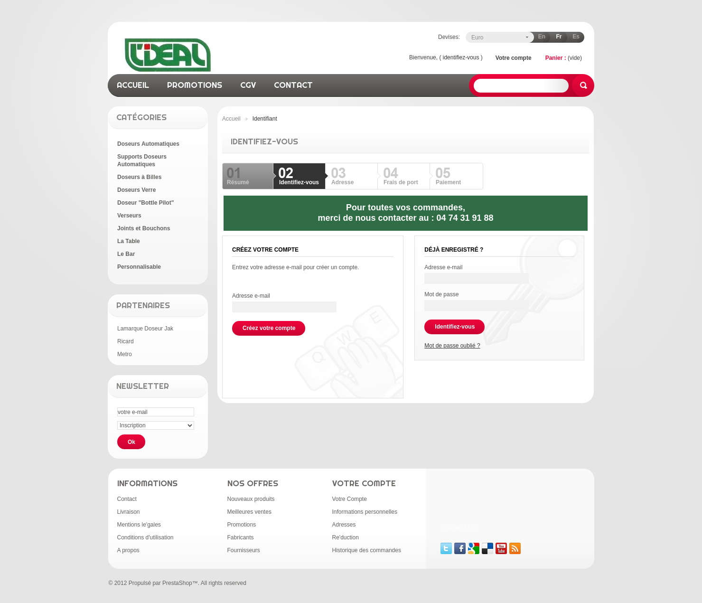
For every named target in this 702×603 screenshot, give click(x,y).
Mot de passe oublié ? (452, 345)
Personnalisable (139, 267)
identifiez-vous (461, 57)
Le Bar (126, 254)
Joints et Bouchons (143, 228)
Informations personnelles (364, 512)
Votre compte (514, 58)
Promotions (241, 524)
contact (293, 85)
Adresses (344, 524)
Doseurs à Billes (139, 177)
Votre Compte (349, 499)
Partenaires (143, 305)
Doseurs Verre (136, 190)
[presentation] (304, 354)
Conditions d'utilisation (145, 537)
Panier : (555, 58)
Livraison (128, 512)
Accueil (231, 118)
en (541, 36)
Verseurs (129, 215)
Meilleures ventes (249, 512)
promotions (194, 85)
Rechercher (583, 85)
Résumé (238, 182)
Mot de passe (441, 294)
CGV (248, 85)
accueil (133, 85)
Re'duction (345, 537)
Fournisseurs (243, 550)
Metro (124, 354)
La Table (128, 241)
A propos (128, 550)
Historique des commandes (366, 550)
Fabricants (240, 537)
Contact (127, 499)
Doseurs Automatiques (148, 144)
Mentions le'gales (139, 524)
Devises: (449, 37)
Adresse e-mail (251, 295)
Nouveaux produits (251, 499)
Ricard (125, 341)
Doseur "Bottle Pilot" (145, 202)
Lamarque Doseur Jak (145, 328)
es (576, 36)
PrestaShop (177, 583)
